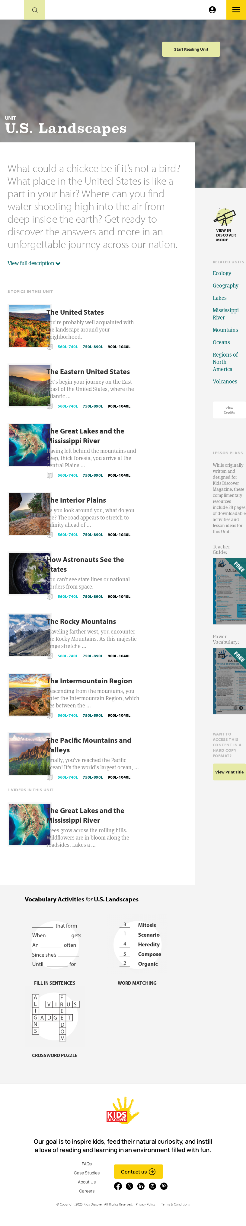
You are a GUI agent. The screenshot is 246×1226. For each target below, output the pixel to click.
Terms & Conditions (175, 1204)
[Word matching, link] (137, 979)
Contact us (138, 1171)
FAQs (87, 1164)
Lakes (220, 297)
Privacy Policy (145, 1204)
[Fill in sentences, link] (55, 979)
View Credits (229, 409)
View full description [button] (34, 263)
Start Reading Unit (191, 49)
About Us (87, 1182)
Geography (225, 285)
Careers (86, 1191)
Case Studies (87, 1173)
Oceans (221, 342)
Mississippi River (226, 314)
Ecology (222, 273)
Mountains (225, 329)
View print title (229, 772)
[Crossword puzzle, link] (55, 1051)
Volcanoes (225, 381)
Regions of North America (225, 362)
